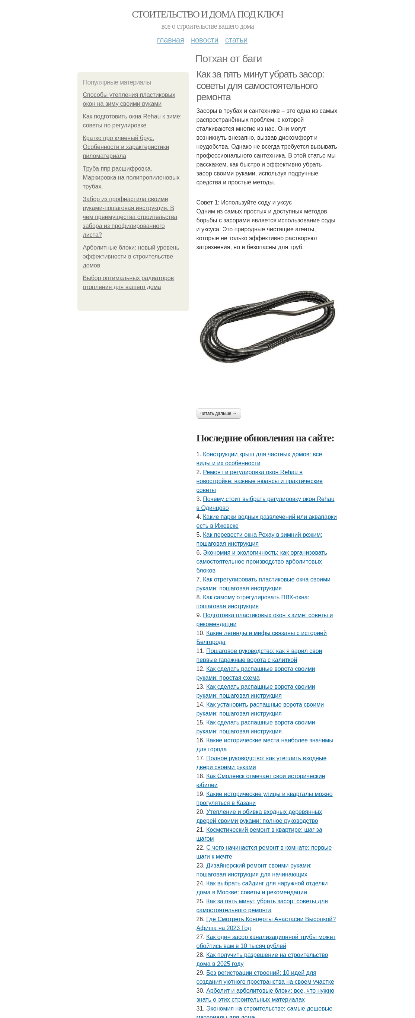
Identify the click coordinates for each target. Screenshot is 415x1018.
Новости (204, 40)
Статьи (236, 40)
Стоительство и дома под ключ (207, 14)
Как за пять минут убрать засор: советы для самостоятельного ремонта (260, 85)
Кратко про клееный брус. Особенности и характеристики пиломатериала (126, 147)
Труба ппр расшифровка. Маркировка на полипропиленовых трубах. (131, 177)
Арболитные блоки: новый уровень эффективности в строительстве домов (131, 256)
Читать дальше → (219, 413)
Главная (170, 40)
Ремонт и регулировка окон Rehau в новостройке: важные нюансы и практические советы (260, 481)
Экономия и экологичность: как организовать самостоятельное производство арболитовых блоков (262, 561)
